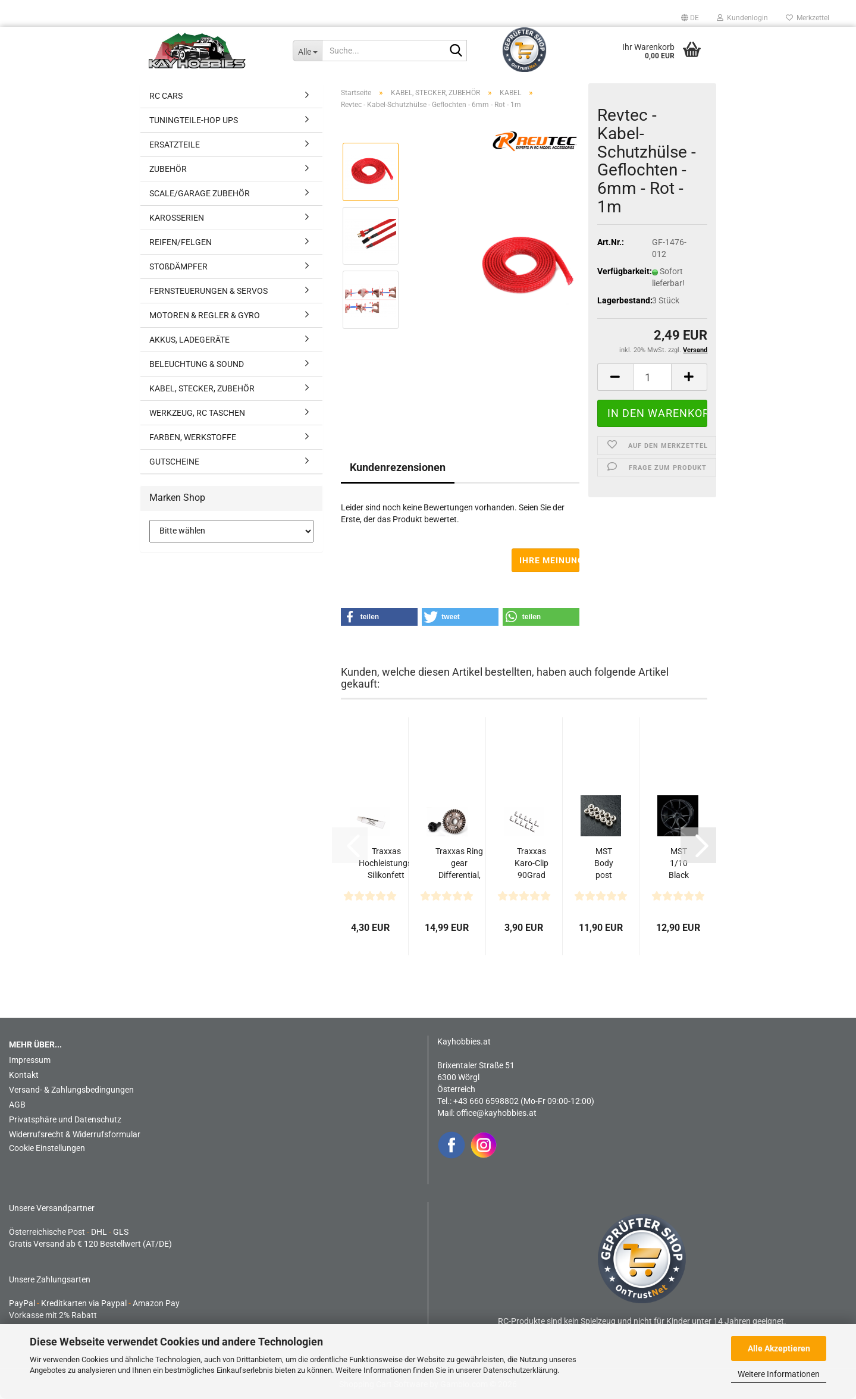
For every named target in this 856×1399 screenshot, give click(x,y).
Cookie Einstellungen (47, 1148)
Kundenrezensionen (398, 467)
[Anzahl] (652, 377)
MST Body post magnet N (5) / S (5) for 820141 (604, 863)
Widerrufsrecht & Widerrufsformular (74, 1134)
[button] (690, 18)
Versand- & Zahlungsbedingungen (71, 1089)
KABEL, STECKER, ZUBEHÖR (202, 388)
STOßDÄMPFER (178, 266)
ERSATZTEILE (174, 144)
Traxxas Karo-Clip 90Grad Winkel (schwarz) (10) (531, 863)
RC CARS (166, 96)
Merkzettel (807, 18)
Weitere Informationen (779, 1374)
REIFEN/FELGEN (180, 242)
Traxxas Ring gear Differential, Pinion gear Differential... (459, 863)
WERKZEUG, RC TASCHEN (197, 413)
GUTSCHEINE (174, 461)
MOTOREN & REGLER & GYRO (204, 315)
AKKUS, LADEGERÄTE (189, 339)
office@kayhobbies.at (496, 1113)
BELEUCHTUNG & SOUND (196, 364)
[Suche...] (307, 50)
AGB (17, 1104)
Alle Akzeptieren (779, 1348)
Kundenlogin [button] (742, 18)
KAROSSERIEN (176, 217)
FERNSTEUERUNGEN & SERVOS (208, 291)
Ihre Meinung (549, 560)
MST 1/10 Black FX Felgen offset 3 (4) (678, 863)
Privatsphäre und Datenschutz (65, 1119)
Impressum (30, 1060)
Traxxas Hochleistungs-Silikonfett (386, 863)
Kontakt (24, 1075)
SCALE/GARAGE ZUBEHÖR (199, 193)
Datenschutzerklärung (520, 1370)
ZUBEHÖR (168, 169)
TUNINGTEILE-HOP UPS (193, 120)
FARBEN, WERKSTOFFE (192, 437)
